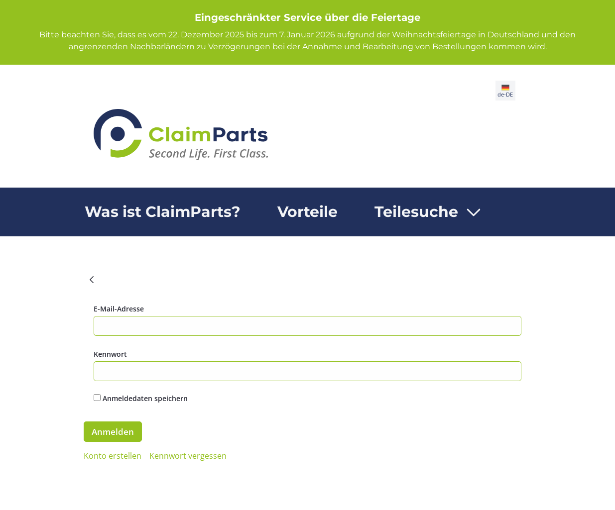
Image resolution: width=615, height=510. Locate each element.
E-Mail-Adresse (119, 308)
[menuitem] (162, 212)
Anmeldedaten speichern (141, 398)
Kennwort (110, 354)
